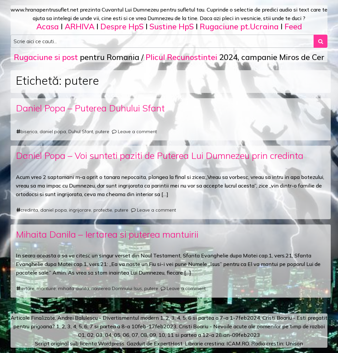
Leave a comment (137, 131)
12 (205, 335)
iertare (27, 288)
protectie (102, 210)
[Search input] (162, 41)
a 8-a (123, 326)
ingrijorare (80, 210)
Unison (294, 343)
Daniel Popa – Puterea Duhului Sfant (90, 108)
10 (161, 335)
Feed (293, 26)
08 (144, 335)
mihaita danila (73, 288)
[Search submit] (320, 41)
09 (153, 335)
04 (108, 335)
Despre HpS (122, 26)
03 (99, 335)
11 (170, 335)
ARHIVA (79, 26)
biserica (28, 131)
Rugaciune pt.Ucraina (239, 26)
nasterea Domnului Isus (116, 288)
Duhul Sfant (80, 131)
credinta (29, 210)
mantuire (46, 288)
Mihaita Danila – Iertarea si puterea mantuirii (107, 234)
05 (117, 335)
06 (126, 335)
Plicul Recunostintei (181, 57)
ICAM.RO (237, 343)
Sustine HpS (172, 26)
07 (135, 335)
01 (81, 335)
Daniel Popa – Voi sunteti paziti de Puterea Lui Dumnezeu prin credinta (159, 155)
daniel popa (53, 131)
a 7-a (222, 317)
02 (90, 335)
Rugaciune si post (46, 57)
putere (102, 131)
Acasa (47, 26)
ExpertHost (168, 343)
